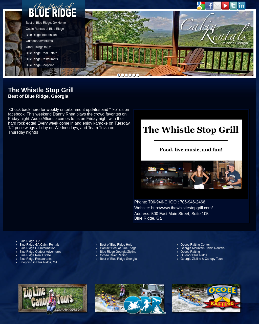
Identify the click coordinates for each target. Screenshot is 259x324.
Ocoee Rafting (190, 251)
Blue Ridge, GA (29, 241)
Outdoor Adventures (39, 41)
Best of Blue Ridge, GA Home (46, 23)
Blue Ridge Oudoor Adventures (40, 251)
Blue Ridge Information (41, 35)
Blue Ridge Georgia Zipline (118, 251)
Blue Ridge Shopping (40, 65)
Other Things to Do (38, 47)
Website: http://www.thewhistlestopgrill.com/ (173, 208)
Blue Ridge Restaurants (42, 59)
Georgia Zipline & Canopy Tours (202, 259)
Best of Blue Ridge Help (116, 244)
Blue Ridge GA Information (37, 248)
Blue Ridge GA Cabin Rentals (39, 244)
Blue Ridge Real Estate (41, 53)
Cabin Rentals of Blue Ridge (45, 29)
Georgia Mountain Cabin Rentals (203, 248)
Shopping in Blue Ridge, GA (38, 262)
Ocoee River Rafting (113, 255)
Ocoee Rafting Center (195, 244)
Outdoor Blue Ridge (194, 255)
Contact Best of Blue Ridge (118, 248)
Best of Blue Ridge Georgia (118, 259)
